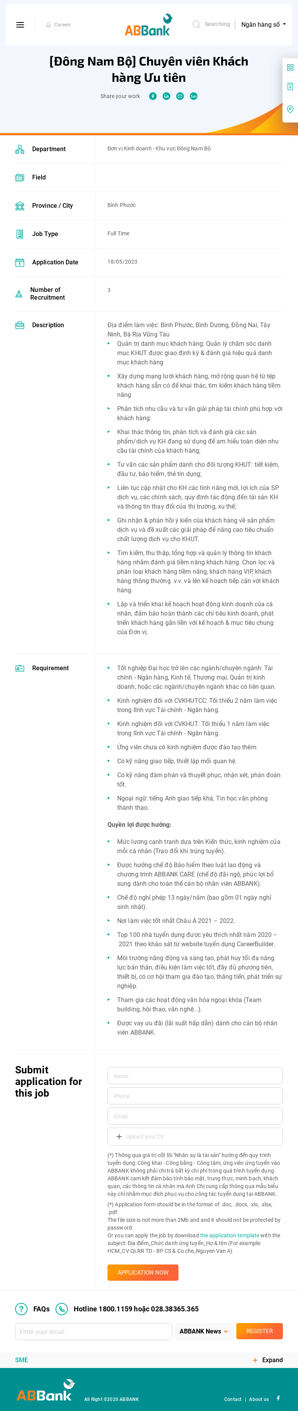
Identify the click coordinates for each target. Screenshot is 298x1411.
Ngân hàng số (261, 24)
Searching (211, 24)
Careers (62, 25)
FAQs (32, 1309)
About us (259, 1399)
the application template (229, 1235)
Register (259, 1331)
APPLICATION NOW (143, 1272)
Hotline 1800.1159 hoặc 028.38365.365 (127, 1309)
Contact (232, 1399)
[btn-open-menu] (20, 25)
